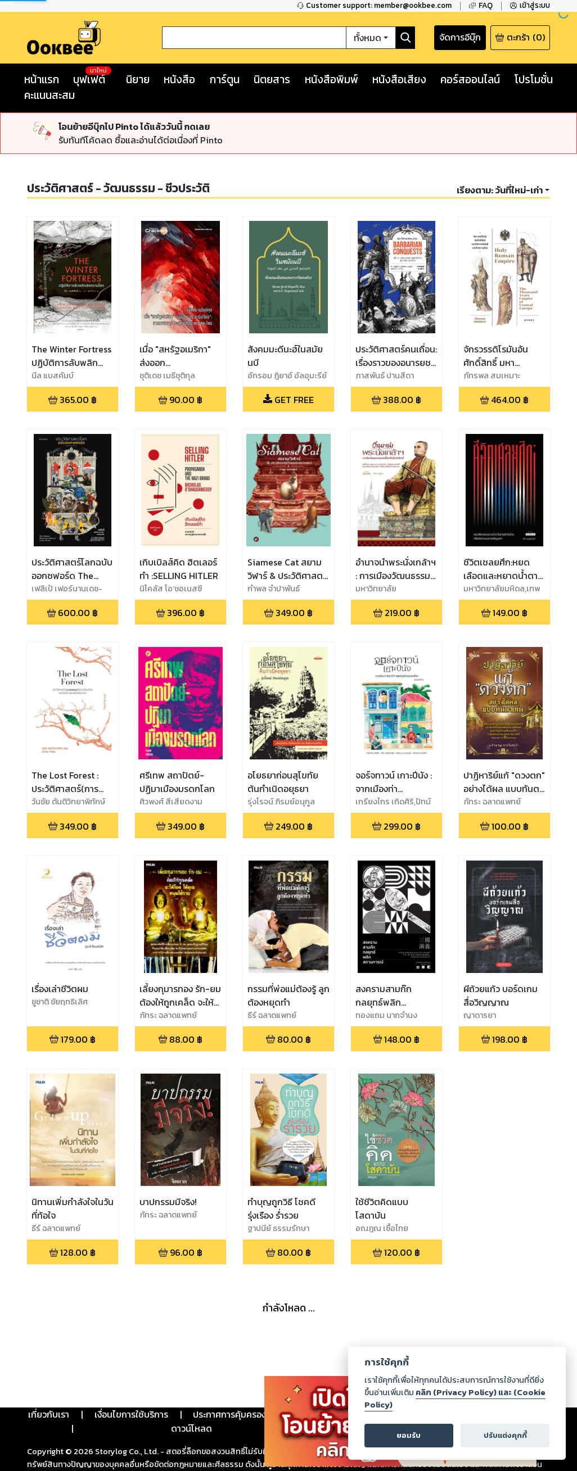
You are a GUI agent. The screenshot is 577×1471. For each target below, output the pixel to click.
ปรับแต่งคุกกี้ (505, 1435)
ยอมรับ (408, 1435)
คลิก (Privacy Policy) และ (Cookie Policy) (455, 1398)
